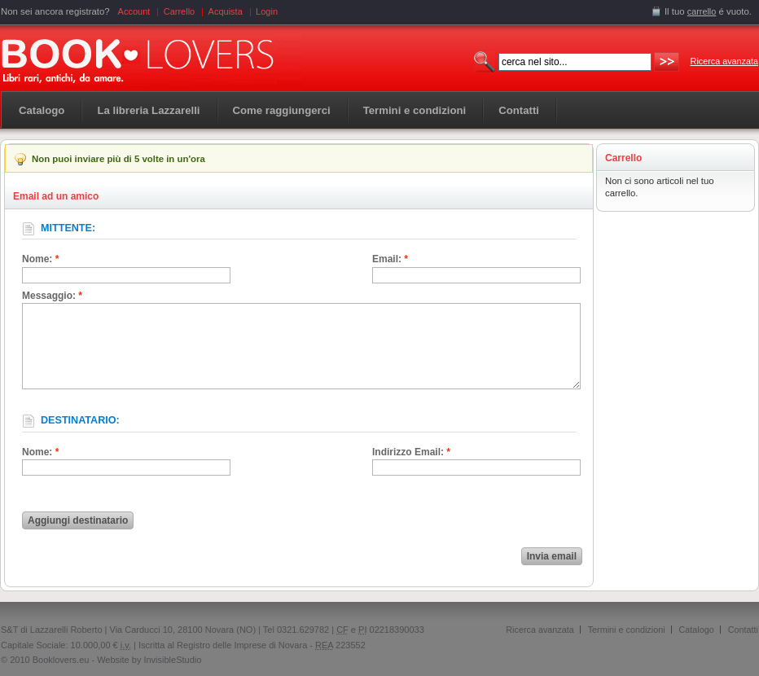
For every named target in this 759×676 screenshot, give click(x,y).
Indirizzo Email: (411, 452)
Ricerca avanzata (724, 61)
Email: (390, 259)
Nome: (40, 259)
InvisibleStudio (172, 660)
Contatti (743, 629)
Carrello (179, 11)
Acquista (225, 11)
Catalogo (41, 110)
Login (267, 11)
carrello (702, 11)
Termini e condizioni (626, 629)
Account (134, 11)
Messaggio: (52, 295)
